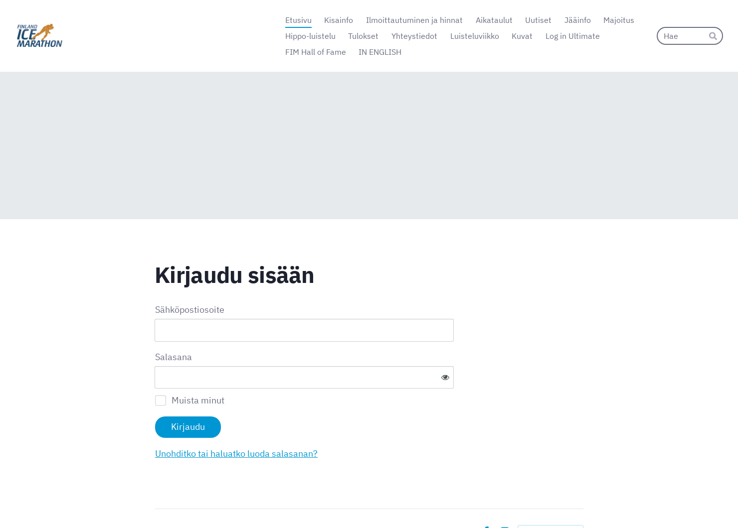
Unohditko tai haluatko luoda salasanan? (344, 420)
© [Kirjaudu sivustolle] (159, 500)
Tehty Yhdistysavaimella (550, 499)
